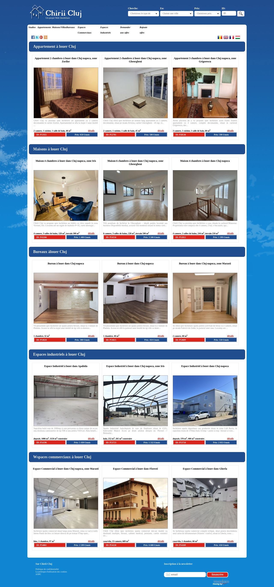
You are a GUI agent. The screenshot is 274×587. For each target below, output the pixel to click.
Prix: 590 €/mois (221, 134)
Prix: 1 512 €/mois (152, 442)
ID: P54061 (41, 545)
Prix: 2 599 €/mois (82, 545)
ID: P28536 (181, 134)
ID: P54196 (41, 442)
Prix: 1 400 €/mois (82, 237)
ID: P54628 (41, 340)
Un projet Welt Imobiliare (58, 17)
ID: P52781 (111, 134)
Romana (219, 37)
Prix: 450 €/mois (151, 340)
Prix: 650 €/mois (82, 134)
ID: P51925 (41, 134)
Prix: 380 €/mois (82, 340)
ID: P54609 (181, 340)
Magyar (237, 37)
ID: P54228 (111, 545)
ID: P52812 (181, 237)
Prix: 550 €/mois (221, 340)
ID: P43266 (41, 237)
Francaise (231, 37)
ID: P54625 (111, 340)
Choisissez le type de (140, 13)
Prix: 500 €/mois (151, 134)
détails (91, 130)
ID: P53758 (181, 442)
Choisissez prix (204, 13)
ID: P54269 (181, 545)
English (225, 37)
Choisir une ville (170, 13)
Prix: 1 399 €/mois (221, 237)
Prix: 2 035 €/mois (221, 442)
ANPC (38, 574)
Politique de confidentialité (47, 569)
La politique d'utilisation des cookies (51, 572)
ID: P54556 (111, 237)
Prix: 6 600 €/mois (152, 545)
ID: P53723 (111, 442)
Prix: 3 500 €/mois (152, 237)
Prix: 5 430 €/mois (82, 442)
